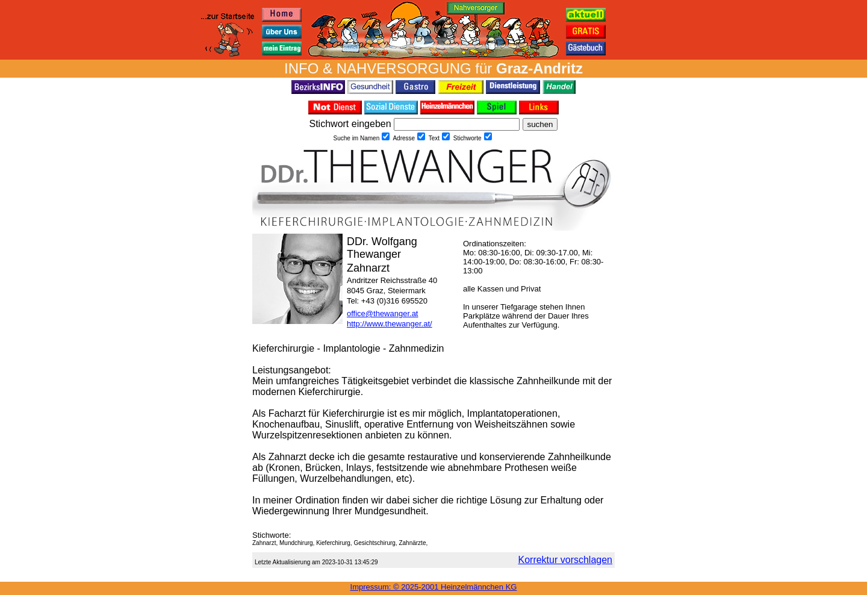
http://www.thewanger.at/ (389, 323)
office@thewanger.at (382, 313)
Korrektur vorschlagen (565, 560)
